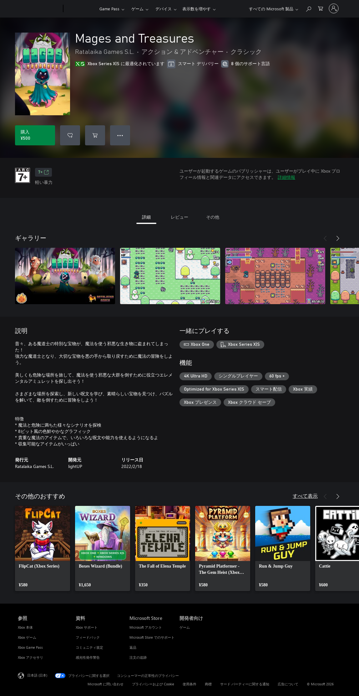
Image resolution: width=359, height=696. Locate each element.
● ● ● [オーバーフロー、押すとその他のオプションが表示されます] (120, 135)
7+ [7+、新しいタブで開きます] (43, 172)
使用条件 (189, 684)
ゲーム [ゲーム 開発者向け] (185, 627)
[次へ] (337, 238)
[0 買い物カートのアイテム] (320, 8)
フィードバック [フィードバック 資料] (88, 637)
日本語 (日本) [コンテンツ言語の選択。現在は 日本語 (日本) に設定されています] (37, 675)
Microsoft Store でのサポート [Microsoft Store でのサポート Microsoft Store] (151, 637)
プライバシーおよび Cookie (153, 684)
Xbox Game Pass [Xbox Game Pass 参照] (30, 647)
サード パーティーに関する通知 (244, 684)
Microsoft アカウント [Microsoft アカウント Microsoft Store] (145, 627)
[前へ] (325, 238)
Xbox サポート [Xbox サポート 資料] (87, 627)
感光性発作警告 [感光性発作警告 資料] (88, 657)
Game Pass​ (109, 8)
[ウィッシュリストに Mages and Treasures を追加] (70, 135)
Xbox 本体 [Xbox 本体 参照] (25, 627)
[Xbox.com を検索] (308, 8)
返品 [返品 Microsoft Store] (132, 647)
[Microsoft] (39, 8)
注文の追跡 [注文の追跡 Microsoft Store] (138, 657)
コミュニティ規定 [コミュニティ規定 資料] (89, 647)
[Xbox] (80, 8)
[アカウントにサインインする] (333, 8)
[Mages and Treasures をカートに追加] (95, 135)
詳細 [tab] (146, 217)
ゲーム (137, 8)
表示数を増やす (196, 8)
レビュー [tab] (179, 217)
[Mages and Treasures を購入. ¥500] (35, 135)
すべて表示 (305, 495)
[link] (42, 548)
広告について (288, 684)
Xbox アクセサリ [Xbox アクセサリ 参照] (30, 657)
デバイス (163, 8)
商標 (208, 684)
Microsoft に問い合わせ (106, 684)
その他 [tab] (212, 217)
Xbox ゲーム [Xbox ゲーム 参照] (27, 637)
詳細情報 (286, 177)
